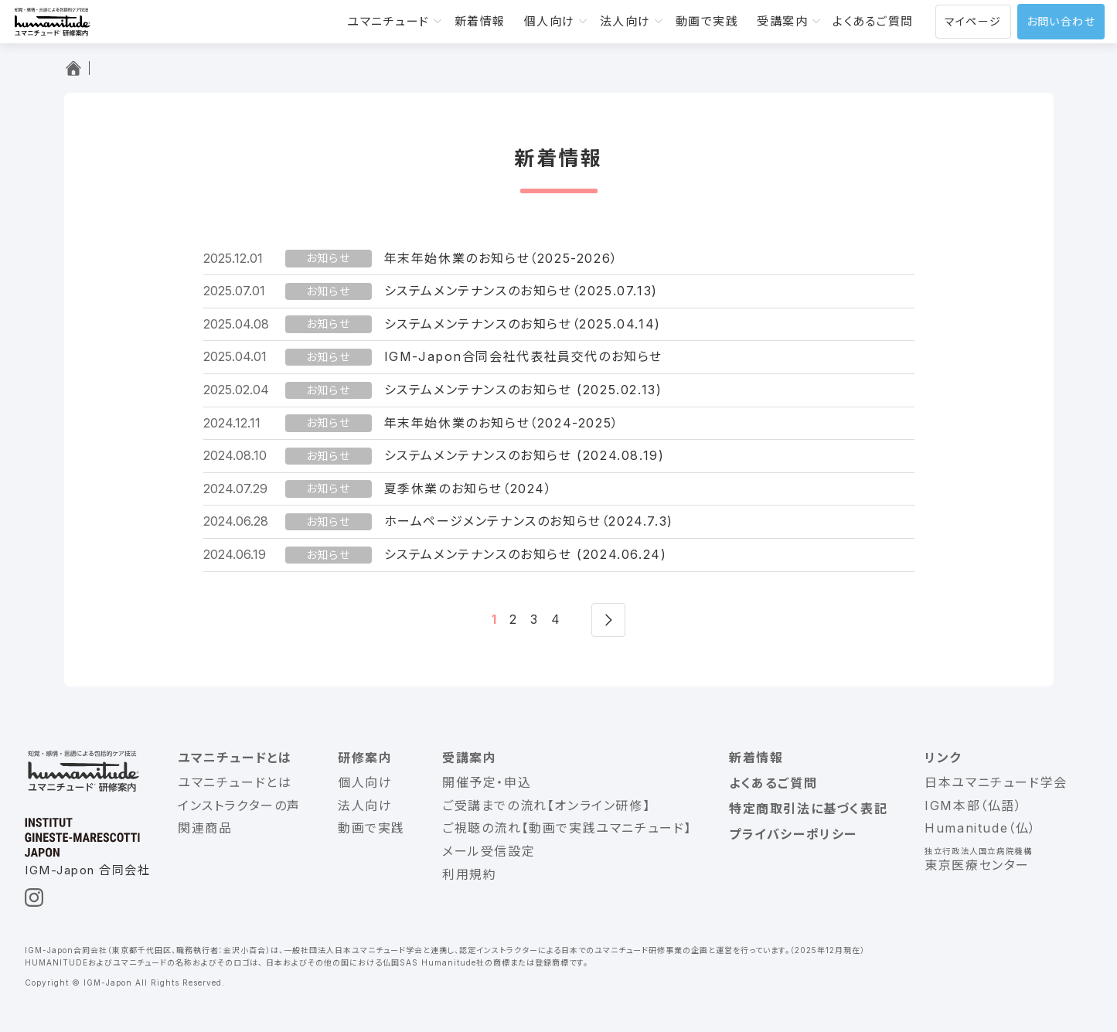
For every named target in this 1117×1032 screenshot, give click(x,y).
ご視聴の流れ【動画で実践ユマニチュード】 (567, 828)
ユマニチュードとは (234, 757)
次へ (608, 620)
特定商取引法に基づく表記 (808, 808)
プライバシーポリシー (793, 834)
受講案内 (782, 21)
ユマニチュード (388, 21)
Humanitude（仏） (981, 828)
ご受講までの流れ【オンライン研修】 (546, 805)
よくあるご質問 (873, 21)
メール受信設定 (488, 851)
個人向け (549, 21)
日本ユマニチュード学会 (996, 782)
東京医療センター (977, 865)
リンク (943, 757)
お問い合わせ (1061, 21)
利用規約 (469, 874)
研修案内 (365, 757)
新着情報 (480, 21)
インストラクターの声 (239, 805)
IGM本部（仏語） (973, 805)
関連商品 (205, 828)
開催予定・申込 (486, 782)
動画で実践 (707, 21)
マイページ (973, 21)
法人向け (625, 21)
